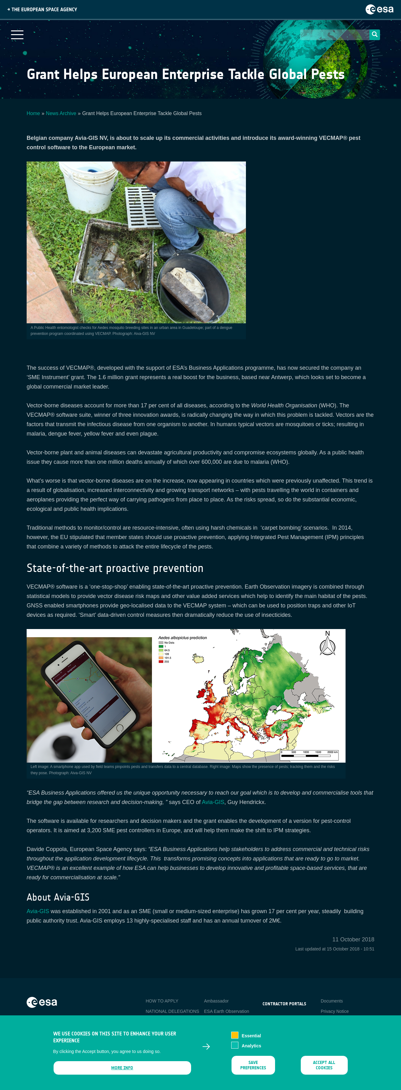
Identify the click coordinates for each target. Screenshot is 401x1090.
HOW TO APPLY (162, 1000)
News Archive (61, 113)
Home (33, 113)
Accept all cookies (324, 1067)
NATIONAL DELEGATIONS (172, 1011)
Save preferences (253, 1067)
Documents (332, 1000)
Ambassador (216, 1000)
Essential (251, 1038)
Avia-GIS (213, 802)
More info (122, 1070)
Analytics (251, 1048)
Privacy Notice (335, 1011)
